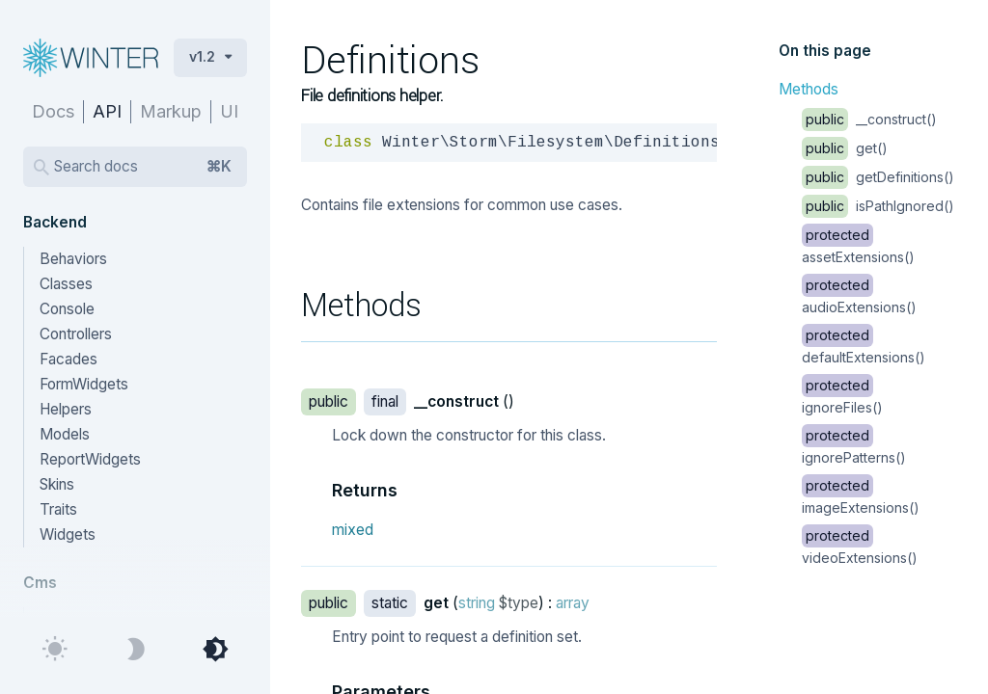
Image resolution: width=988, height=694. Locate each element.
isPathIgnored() (878, 206)
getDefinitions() (878, 177)
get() (845, 148)
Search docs (143, 166)
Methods (808, 89)
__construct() (869, 119)
